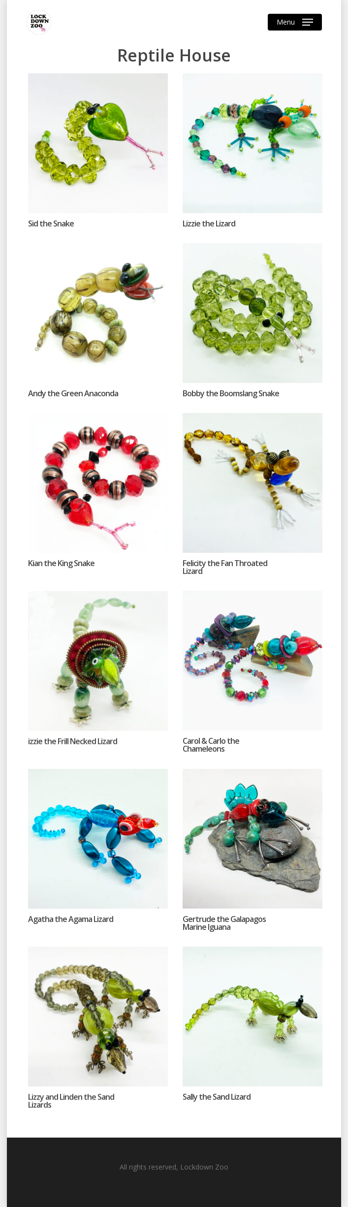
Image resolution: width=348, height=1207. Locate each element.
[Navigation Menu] (295, 22)
